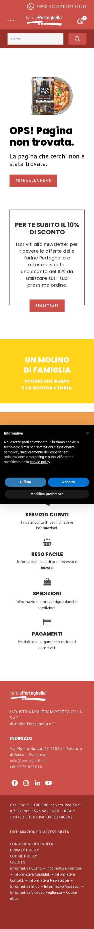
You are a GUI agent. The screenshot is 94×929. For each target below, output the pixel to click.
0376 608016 (29, 766)
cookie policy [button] (40, 462)
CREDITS (17, 862)
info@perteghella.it (28, 760)
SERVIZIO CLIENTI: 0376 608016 (61, 6)
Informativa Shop (25, 886)
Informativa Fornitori (64, 868)
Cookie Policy (23, 855)
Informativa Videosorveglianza (36, 892)
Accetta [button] (68, 482)
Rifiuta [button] (25, 482)
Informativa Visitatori (62, 886)
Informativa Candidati (32, 874)
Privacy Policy (24, 849)
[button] (87, 433)
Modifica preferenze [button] (47, 494)
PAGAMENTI (47, 634)
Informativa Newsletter (49, 880)
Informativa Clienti (26, 868)
